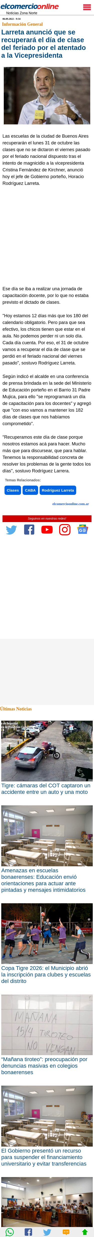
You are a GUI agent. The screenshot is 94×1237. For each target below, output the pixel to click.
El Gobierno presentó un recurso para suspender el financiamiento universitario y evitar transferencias (43, 1157)
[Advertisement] (47, 236)
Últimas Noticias (16, 708)
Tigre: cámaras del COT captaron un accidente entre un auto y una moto (45, 788)
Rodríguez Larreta (58, 490)
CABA (30, 490)
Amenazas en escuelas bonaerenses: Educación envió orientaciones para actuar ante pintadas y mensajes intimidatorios (43, 880)
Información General (22, 24)
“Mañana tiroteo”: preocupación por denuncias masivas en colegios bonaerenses (44, 1065)
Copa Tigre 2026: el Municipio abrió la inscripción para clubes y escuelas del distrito (46, 974)
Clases (13, 490)
